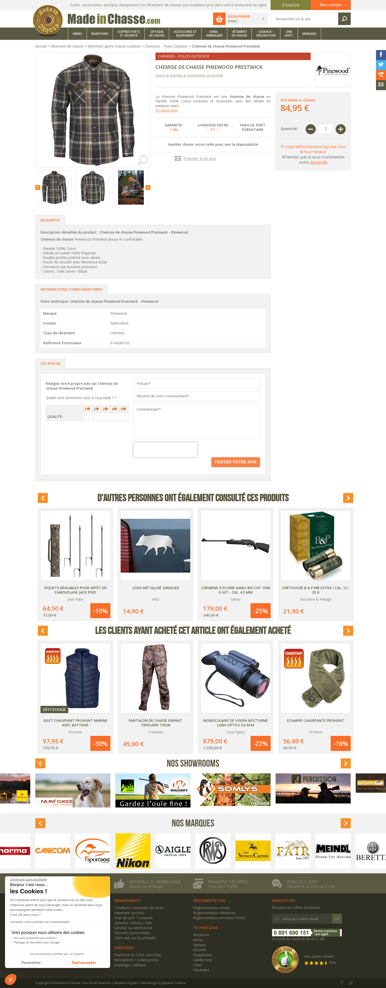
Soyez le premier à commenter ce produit (189, 75)
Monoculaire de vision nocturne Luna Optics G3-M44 (235, 722)
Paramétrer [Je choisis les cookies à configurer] (31, 963)
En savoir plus (166, 110)
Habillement (202, 959)
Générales (201, 969)
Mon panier (239, 16)
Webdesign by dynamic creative (163, 983)
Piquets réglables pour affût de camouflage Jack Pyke (75, 590)
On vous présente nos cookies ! (35, 938)
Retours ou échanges (146, 886)
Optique (199, 944)
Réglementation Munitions (214, 912)
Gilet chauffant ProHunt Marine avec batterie (75, 722)
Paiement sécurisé (228, 882)
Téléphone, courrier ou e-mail (311, 886)
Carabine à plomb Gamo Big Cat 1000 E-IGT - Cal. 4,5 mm (235, 590)
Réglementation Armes (211, 907)
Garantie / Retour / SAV (133, 922)
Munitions (201, 934)
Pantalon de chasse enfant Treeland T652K (155, 722)
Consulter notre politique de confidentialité (40, 922)
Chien (197, 964)
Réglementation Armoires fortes (219, 917)
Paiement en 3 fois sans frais (137, 954)
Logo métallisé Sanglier (155, 587)
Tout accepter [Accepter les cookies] (84, 963)
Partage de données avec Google (37, 942)
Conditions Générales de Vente (139, 907)
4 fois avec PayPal (223, 886)
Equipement (202, 954)
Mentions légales (126, 983)
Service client (302, 882)
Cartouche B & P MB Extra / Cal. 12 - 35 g (316, 590)
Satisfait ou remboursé (155, 882)
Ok (337, 919)
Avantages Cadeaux (130, 964)
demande (318, 162)
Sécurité (199, 949)
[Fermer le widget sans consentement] (29, 879)
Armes (198, 939)
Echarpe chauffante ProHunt (315, 720)
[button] (11, 979)
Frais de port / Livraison (133, 917)
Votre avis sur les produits (135, 937)
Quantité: (289, 128)
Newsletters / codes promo (136, 959)
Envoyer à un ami (199, 158)
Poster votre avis (235, 462)
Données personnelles (132, 932)
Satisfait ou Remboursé (133, 927)
